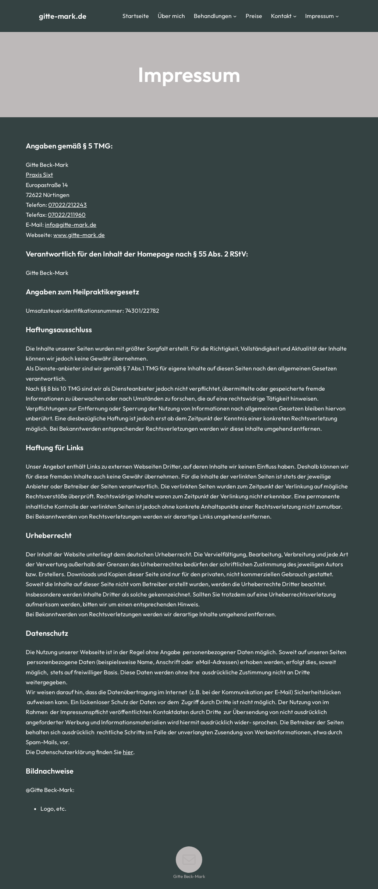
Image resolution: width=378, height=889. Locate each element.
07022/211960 (67, 214)
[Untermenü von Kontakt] (295, 16)
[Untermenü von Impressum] (337, 16)
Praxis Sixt (39, 174)
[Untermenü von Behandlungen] (235, 16)
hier (128, 752)
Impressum (319, 15)
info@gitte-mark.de (70, 224)
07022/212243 (67, 204)
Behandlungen (213, 15)
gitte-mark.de (62, 16)
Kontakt (281, 15)
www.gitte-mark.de (79, 235)
